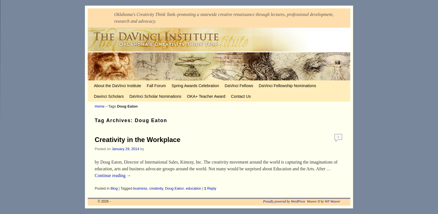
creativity (156, 188)
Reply (210, 188)
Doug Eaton (174, 188)
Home (99, 106)
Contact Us (241, 96)
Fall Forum (156, 85)
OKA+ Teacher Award (206, 96)
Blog (114, 188)
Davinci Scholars (109, 96)
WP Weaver (332, 201)
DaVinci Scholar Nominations (155, 96)
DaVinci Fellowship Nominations (287, 85)
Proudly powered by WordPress (284, 201)
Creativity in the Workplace (137, 139)
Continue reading (113, 175)
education (193, 188)
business (140, 188)
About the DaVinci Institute (117, 85)
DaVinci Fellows (239, 85)
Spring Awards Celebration (195, 85)
